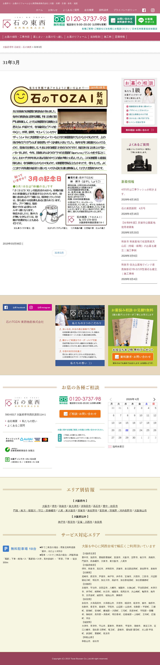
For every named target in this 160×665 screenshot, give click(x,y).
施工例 (107, 36)
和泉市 (63, 506)
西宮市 (71, 522)
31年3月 (59, 252)
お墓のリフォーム (77, 36)
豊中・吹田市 (110, 506)
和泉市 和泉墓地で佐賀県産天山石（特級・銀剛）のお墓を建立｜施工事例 (138, 246)
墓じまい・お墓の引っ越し (48, 36)
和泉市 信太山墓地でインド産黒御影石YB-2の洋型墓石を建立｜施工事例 (139, 269)
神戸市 (62, 522)
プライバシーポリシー (125, 10)
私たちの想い (29, 421)
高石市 (97, 506)
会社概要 (89, 10)
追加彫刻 (95, 36)
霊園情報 (120, 36)
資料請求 (103, 10)
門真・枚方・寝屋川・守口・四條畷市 (34, 510)
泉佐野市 (92, 510)
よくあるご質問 (71, 10)
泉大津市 (74, 506)
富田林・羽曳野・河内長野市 (115, 510)
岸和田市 (86, 506)
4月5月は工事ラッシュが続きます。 (139, 191)
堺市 (54, 506)
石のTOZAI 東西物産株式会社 (25, 321)
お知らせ (53, 10)
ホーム (39, 10)
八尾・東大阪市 (67, 510)
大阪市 (46, 506)
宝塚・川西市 (84, 522)
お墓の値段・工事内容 (17, 36)
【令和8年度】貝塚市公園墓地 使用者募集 (139, 224)
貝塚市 (81, 510)
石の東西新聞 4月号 (133, 208)
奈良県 (98, 522)
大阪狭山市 (140, 510)
